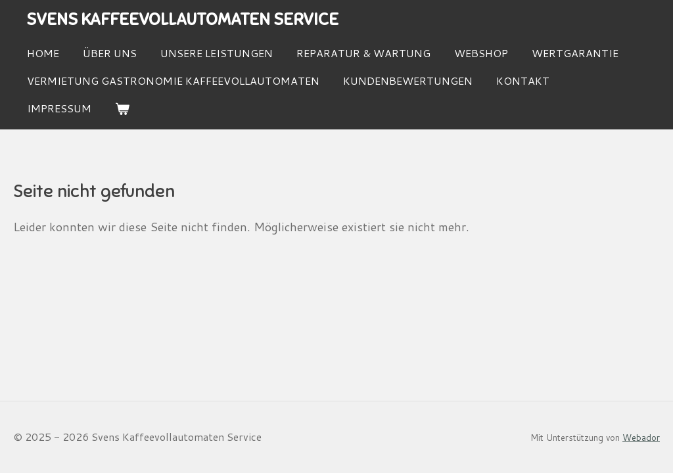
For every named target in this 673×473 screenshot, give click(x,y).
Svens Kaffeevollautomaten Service (182, 19)
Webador (641, 437)
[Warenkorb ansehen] (122, 109)
